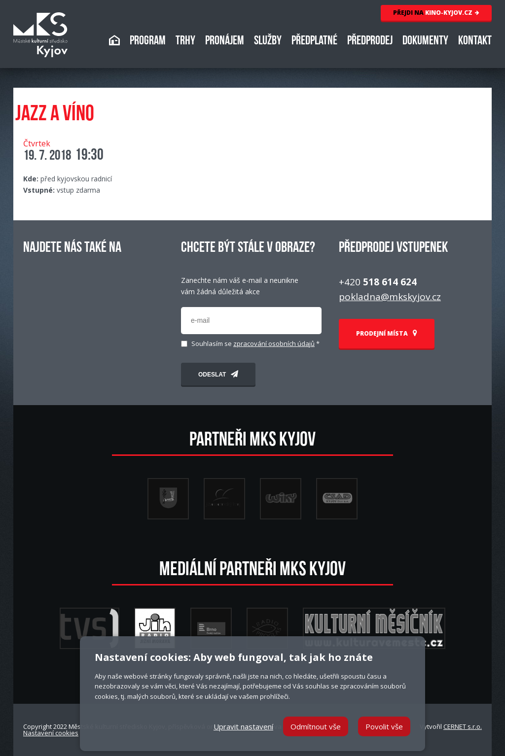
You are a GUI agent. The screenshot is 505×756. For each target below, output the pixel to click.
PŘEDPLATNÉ (314, 41)
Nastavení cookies (50, 732)
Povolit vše (384, 726)
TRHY (185, 41)
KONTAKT (475, 41)
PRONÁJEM (224, 41)
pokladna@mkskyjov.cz (390, 296)
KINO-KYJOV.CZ (436, 12)
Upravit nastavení (243, 726)
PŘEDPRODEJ (370, 41)
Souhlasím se (255, 344)
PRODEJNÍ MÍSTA (386, 333)
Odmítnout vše (315, 726)
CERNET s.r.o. (462, 726)
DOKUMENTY (425, 41)
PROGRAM (148, 41)
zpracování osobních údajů (274, 343)
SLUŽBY (268, 41)
